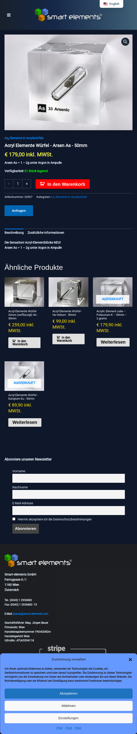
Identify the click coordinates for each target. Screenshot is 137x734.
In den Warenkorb (66, 184)
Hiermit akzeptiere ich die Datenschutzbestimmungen (52, 520)
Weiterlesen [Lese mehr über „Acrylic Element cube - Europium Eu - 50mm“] (25, 422)
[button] (130, 659)
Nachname (20, 488)
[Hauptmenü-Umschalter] (8, 15)
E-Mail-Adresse (22, 504)
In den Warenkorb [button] (20, 343)
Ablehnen (68, 706)
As (6, 138)
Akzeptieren (68, 693)
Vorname (18, 472)
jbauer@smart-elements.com (30, 613)
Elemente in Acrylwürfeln (26, 138)
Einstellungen (68, 718)
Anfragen (19, 210)
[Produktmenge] (17, 183)
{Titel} (59, 728)
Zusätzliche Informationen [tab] (45, 232)
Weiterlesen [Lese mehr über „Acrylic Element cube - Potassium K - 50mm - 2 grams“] (113, 342)
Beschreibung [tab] (14, 232)
